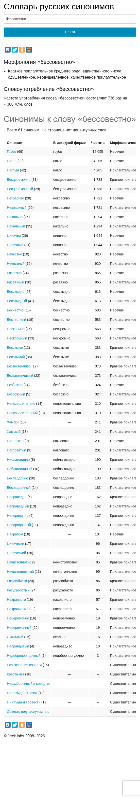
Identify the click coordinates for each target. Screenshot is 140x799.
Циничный (15, 245)
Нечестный (16, 264)
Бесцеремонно (19, 180)
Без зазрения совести (24, 665)
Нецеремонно (18, 618)
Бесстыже (15, 348)
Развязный (15, 282)
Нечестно (14, 254)
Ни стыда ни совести (23, 702)
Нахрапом (15, 534)
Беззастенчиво (19, 366)
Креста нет (15, 674)
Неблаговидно (18, 460)
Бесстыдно (15, 292)
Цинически (15, 544)
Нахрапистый (17, 609)
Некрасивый (17, 208)
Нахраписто (16, 600)
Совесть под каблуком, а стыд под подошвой (43, 712)
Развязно (14, 273)
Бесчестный (16, 320)
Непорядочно (17, 516)
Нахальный (16, 226)
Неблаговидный (19, 469)
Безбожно (14, 385)
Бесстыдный (17, 301)
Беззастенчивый (20, 376)
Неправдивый (18, 646)
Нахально (15, 217)
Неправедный (18, 506)
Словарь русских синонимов (59, 6)
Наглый (13, 170)
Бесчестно (15, 310)
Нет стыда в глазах (22, 693)
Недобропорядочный (23, 656)
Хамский (14, 432)
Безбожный (16, 394)
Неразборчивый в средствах (29, 684)
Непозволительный (22, 413)
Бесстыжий (16, 357)
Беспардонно (17, 478)
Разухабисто (17, 581)
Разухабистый (18, 590)
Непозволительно (21, 404)
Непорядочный (19, 525)
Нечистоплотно (19, 562)
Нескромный (17, 338)
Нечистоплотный (20, 572)
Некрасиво (15, 198)
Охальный (15, 637)
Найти (70, 32)
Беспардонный (19, 488)
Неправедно (17, 497)
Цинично (14, 236)
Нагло (12, 161)
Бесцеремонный (20, 189)
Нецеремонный (19, 628)
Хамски (13, 422)
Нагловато (15, 441)
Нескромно (16, 329)
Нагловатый (16, 450)
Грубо (11, 152)
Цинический (16, 553)
